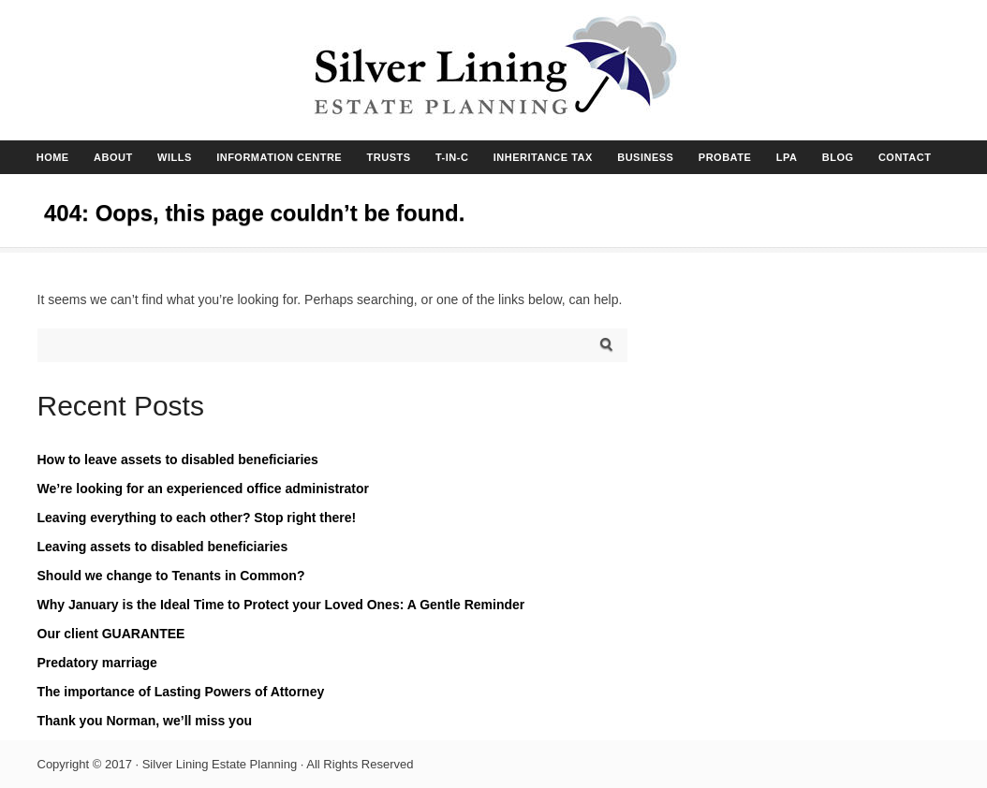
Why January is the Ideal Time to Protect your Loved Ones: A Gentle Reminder (281, 604)
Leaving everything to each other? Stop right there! (197, 517)
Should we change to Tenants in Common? (171, 575)
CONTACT (904, 157)
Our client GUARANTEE (111, 633)
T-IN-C (451, 157)
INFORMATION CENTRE (279, 157)
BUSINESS (645, 157)
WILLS (174, 157)
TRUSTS (389, 157)
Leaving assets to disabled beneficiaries (162, 546)
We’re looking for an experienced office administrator (203, 488)
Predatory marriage (97, 662)
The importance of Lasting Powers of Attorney (181, 691)
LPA (787, 157)
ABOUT (113, 157)
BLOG (838, 157)
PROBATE (725, 157)
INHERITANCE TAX (543, 157)
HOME (53, 157)
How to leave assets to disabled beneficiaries (177, 459)
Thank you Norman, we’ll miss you (145, 720)
